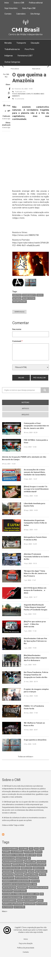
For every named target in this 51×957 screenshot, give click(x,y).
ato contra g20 (30, 897)
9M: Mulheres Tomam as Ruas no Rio (34, 724)
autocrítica (42, 904)
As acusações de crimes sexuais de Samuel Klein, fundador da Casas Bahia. (35, 472)
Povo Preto (29, 49)
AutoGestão (19, 907)
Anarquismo (26, 868)
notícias (25, 402)
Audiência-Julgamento (27, 900)
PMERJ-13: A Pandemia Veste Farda (34, 707)
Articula (35, 881)
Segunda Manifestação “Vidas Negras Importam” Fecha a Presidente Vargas (35, 607)
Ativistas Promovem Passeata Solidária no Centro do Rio (36, 556)
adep (39, 855)
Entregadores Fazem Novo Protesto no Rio (35, 538)
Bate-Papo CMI (28, 8)
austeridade (30, 904)
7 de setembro (17, 852)
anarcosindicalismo (11, 868)
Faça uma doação (26, 943)
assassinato (23, 887)
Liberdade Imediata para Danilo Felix (34, 504)
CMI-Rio (40, 295)
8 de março (29, 852)
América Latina (18, 865)
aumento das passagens (13, 904)
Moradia (8, 43)
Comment (17, 341)
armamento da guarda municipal (16, 881)
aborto (39, 852)
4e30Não (6, 852)
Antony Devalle (31, 874)
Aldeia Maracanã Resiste (13, 861)
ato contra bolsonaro (12, 897)
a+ (8, 110)
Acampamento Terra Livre (13, 855)
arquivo (25, 415)
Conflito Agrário (33, 94)
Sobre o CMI (19, 3)
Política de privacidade (25, 948)
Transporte (21, 43)
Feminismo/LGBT (25, 56)
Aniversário (7, 871)
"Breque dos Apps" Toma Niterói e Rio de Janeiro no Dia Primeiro (35, 573)
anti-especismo (20, 871)
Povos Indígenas (19, 94)
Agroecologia (8, 858)
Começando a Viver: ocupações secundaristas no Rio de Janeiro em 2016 (36, 425)
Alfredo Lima (30, 861)
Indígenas (8, 56)
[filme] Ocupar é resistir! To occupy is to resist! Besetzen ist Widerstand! (36, 489)
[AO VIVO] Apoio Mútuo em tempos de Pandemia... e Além (35, 590)
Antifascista (8, 874)
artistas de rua (9, 887)
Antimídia (17, 298)
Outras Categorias (12, 62)
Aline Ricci (41, 861)
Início (6, 3)
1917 (31, 848)
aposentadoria (22, 878)
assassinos (7, 891)
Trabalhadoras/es (12, 49)
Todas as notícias (25, 757)
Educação (35, 43)
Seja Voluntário (11, 8)
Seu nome (16, 329)
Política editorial (36, 3)
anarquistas (38, 868)
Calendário (21, 14)
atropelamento (9, 900)
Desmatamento (29, 295)
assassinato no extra (38, 887)
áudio (40, 900)
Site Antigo (35, 14)
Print (8, 106)
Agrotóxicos (21, 858)
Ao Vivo (42, 874)
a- (5, 111)
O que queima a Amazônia (35, 740)
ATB (41, 894)
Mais (4, 911)
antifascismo (41, 871)
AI (29, 858)
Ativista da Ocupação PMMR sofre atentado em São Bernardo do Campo (24, 458)
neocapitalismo (19, 301)
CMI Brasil (26, 29)
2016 (41, 848)
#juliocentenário (10, 848)
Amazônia (17, 295)
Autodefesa (7, 907)
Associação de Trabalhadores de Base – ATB (20, 894)
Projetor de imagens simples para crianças (36, 690)
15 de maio (23, 848)
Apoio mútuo (8, 878)
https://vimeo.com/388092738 (25, 235)
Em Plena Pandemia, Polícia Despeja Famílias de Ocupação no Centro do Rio (36, 674)
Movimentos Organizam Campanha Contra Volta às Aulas (35, 522)
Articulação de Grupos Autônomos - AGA (19, 884)
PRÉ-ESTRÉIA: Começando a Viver (36, 441)
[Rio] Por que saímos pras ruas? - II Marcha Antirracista (35, 624)
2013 (36, 848)
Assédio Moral (20, 891)
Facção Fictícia (29, 298)
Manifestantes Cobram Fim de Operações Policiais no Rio (35, 640)
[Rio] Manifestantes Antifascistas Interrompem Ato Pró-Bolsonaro (35, 657)
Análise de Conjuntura (36, 865)
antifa (31, 871)
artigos (25, 408)
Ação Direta (30, 855)
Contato (7, 14)
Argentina (34, 878)
